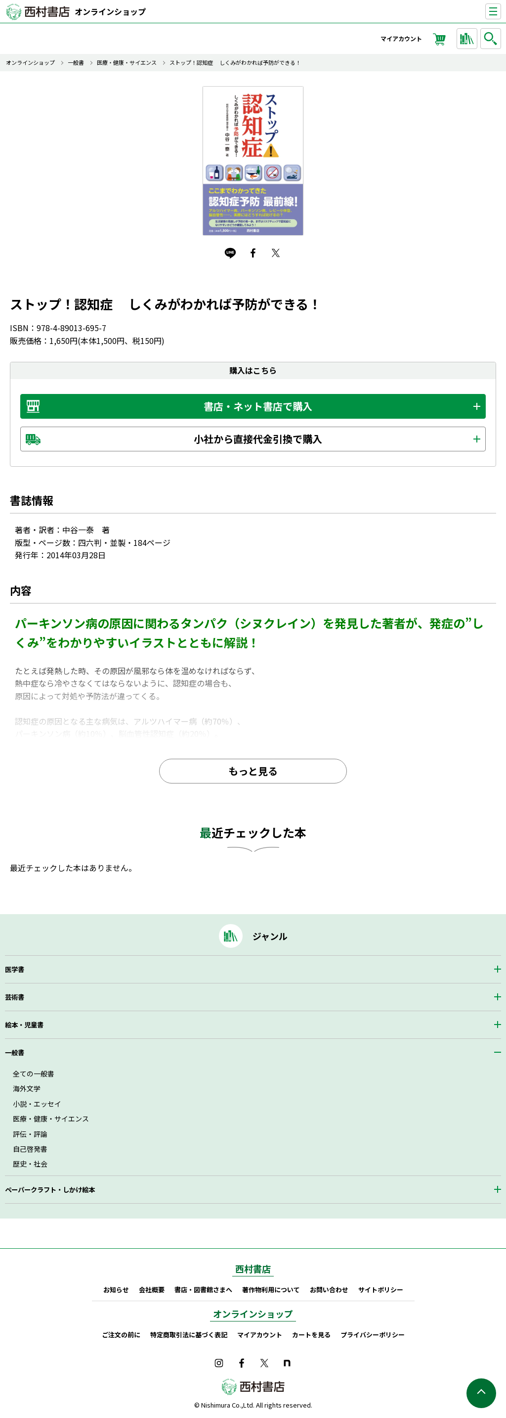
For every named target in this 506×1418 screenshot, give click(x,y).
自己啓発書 (30, 1149)
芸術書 (14, 997)
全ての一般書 (33, 1073)
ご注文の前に (121, 1334)
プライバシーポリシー (372, 1334)
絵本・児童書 (24, 1024)
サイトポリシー (380, 1289)
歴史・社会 (30, 1164)
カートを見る (311, 1334)
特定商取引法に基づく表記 (188, 1334)
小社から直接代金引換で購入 (258, 439)
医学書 (14, 969)
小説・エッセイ (37, 1104)
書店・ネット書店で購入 (258, 406)
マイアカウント (401, 38)
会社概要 (152, 1289)
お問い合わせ (329, 1289)
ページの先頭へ (481, 1393)
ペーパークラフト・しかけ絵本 (50, 1189)
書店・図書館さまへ (203, 1289)
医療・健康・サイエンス (127, 62)
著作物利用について (271, 1289)
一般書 (76, 62)
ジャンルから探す (468, 38)
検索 (492, 38)
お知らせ (116, 1289)
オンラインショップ (110, 11)
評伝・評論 (30, 1134)
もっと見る (253, 771)
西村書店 (253, 1268)
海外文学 (27, 1088)
